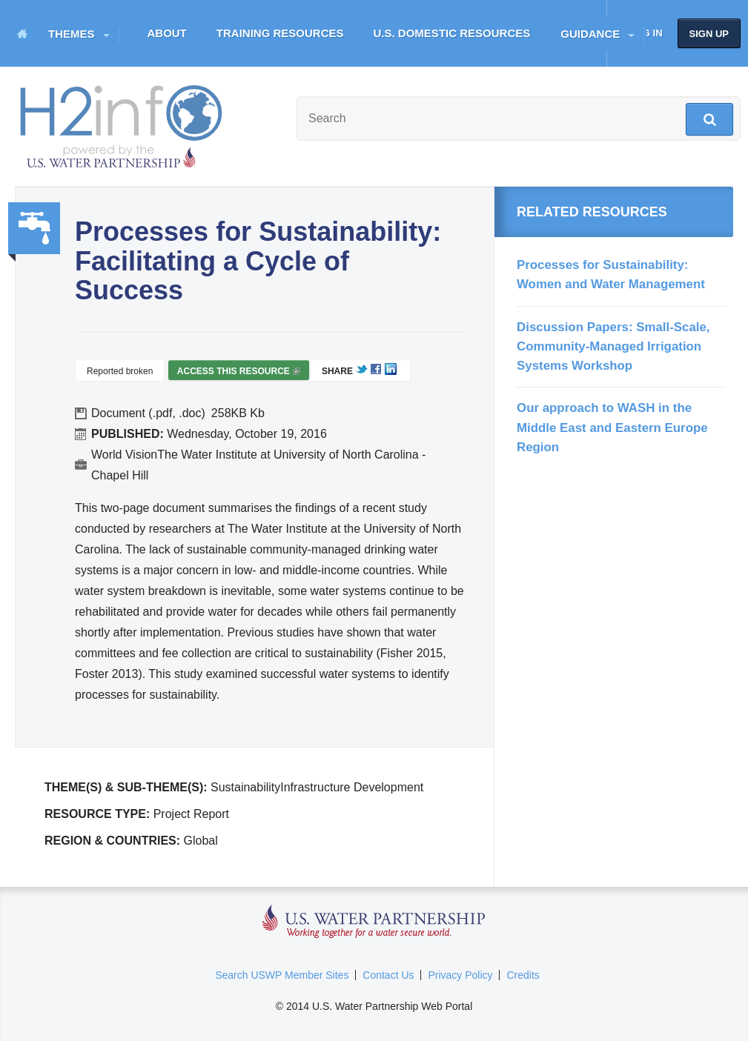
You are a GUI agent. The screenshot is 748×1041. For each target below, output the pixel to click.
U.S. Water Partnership (374, 922)
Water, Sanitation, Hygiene (34, 228)
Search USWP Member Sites (281, 975)
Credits (522, 975)
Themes (71, 33)
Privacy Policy (460, 975)
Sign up (709, 33)
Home (22, 33)
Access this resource (238, 373)
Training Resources (280, 33)
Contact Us (388, 975)
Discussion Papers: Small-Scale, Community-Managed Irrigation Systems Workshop (613, 346)
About (167, 33)
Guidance (590, 33)
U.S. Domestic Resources (452, 33)
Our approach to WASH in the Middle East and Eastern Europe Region (612, 427)
